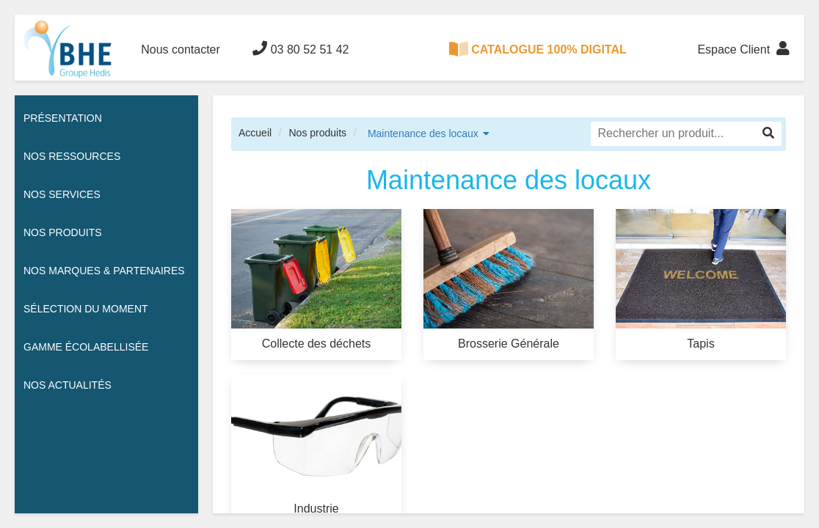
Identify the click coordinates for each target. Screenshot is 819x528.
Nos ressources (71, 156)
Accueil (255, 133)
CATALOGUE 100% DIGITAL (538, 49)
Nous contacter (180, 49)
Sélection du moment (85, 309)
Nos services (62, 194)
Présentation (62, 118)
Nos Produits (62, 232)
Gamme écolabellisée (85, 347)
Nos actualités (67, 385)
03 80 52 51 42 (300, 48)
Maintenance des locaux (423, 133)
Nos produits (317, 133)
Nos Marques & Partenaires (104, 270)
